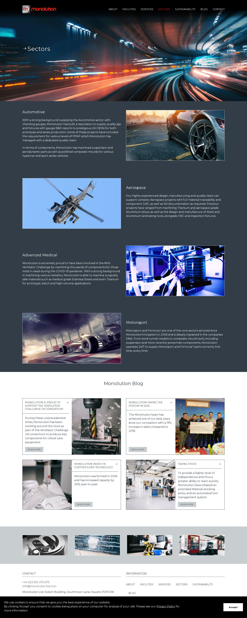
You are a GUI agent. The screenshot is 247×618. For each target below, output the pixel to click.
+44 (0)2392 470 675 (36, 582)
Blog (204, 9)
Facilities (129, 9)
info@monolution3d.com (39, 586)
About (113, 9)
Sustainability (185, 9)
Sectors (164, 9)
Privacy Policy (166, 606)
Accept (233, 607)
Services (147, 9)
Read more (34, 449)
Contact (219, 9)
